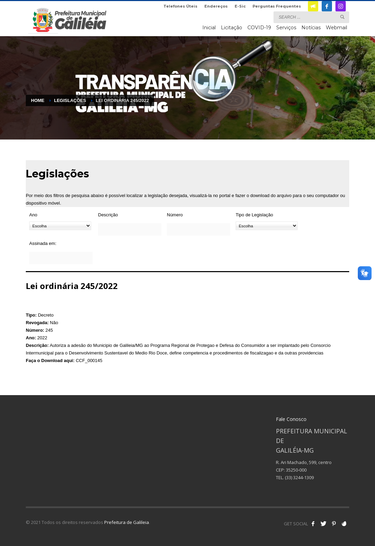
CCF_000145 (89, 360)
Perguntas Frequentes (277, 6)
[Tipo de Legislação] (267, 226)
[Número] (198, 229)
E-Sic (240, 6)
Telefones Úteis (180, 6)
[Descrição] (129, 229)
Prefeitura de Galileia (126, 522)
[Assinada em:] (61, 258)
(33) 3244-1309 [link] (299, 477)
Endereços (216, 6)
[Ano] (60, 226)
